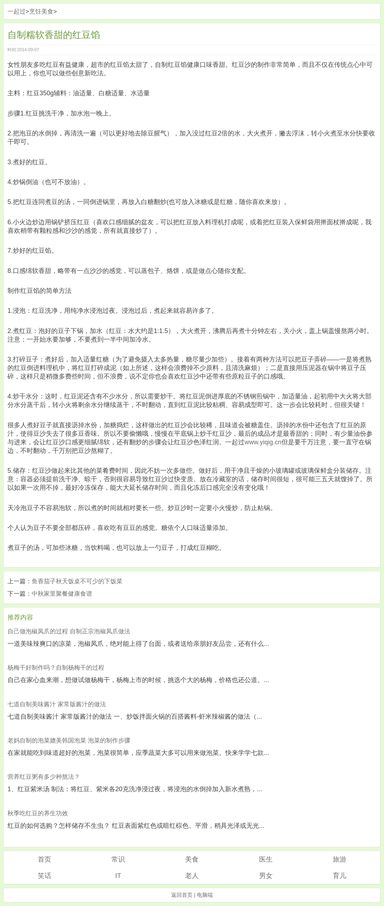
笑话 (44, 875)
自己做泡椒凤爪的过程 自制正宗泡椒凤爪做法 (68, 631)
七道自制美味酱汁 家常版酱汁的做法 (56, 704)
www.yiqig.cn (263, 442)
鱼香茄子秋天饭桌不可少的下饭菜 (77, 581)
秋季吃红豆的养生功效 (37, 813)
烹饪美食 (41, 11)
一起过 (16, 11)
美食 (192, 859)
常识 (118, 859)
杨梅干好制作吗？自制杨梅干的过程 (55, 667)
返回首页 (182, 895)
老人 (192, 875)
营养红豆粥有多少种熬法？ (43, 776)
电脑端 (205, 895)
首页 (44, 859)
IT (118, 875)
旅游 (339, 859)
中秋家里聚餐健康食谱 (62, 593)
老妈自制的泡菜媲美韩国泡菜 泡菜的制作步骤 (68, 740)
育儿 (339, 875)
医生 (266, 859)
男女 (266, 875)
